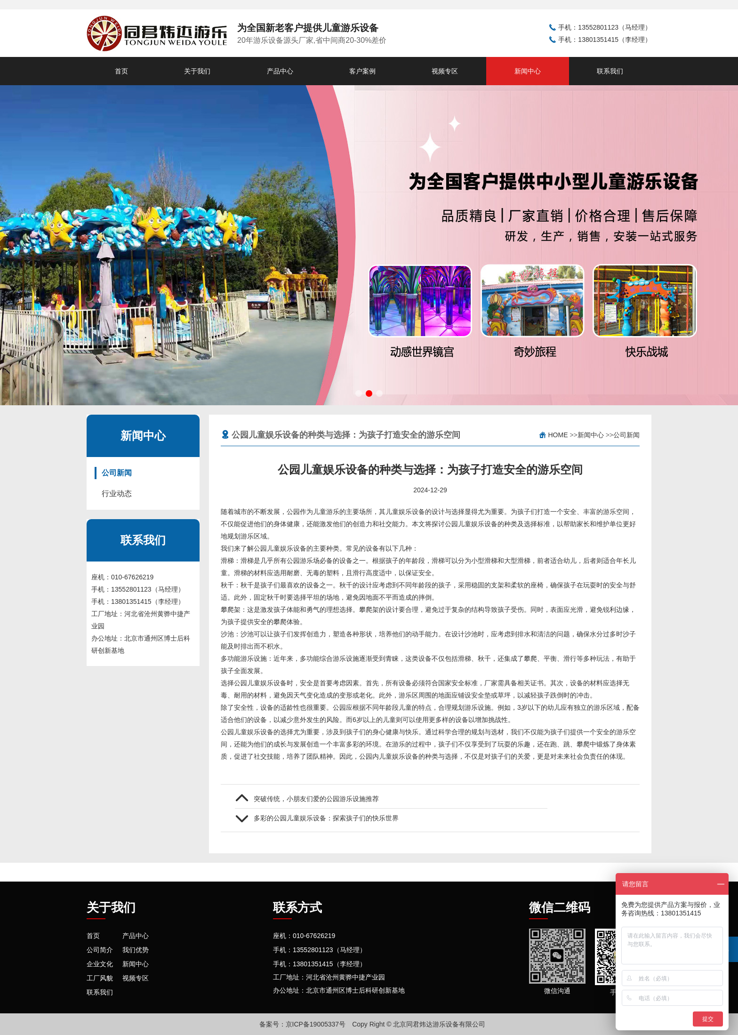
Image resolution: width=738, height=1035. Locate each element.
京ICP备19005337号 (316, 1024)
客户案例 (362, 71)
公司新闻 (117, 473)
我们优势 (135, 950)
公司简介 (100, 950)
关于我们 (197, 71)
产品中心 (280, 71)
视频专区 (445, 71)
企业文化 (100, 964)
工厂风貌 (100, 978)
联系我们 (610, 71)
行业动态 (117, 493)
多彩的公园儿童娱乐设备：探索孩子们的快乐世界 (326, 818)
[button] (358, 393)
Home (558, 435)
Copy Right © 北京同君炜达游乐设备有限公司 (418, 1024)
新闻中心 (527, 71)
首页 (121, 71)
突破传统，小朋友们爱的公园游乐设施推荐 (316, 798)
